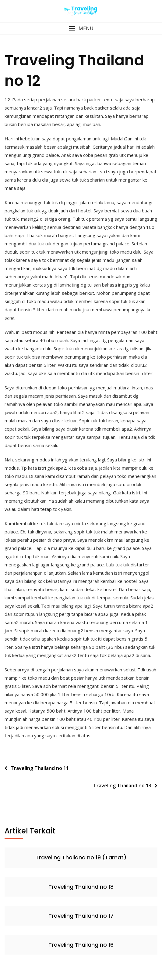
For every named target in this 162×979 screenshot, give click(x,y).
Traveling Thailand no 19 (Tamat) (81, 857)
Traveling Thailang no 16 (81, 944)
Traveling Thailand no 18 (81, 886)
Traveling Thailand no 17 (81, 915)
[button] (81, 28)
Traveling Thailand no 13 (122, 785)
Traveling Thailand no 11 (40, 768)
